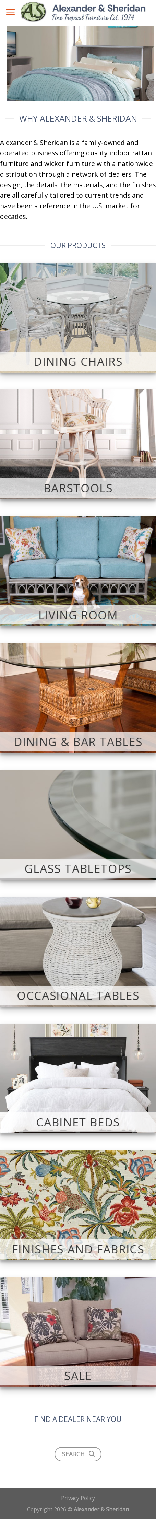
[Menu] (10, 12)
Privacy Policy (78, 1498)
